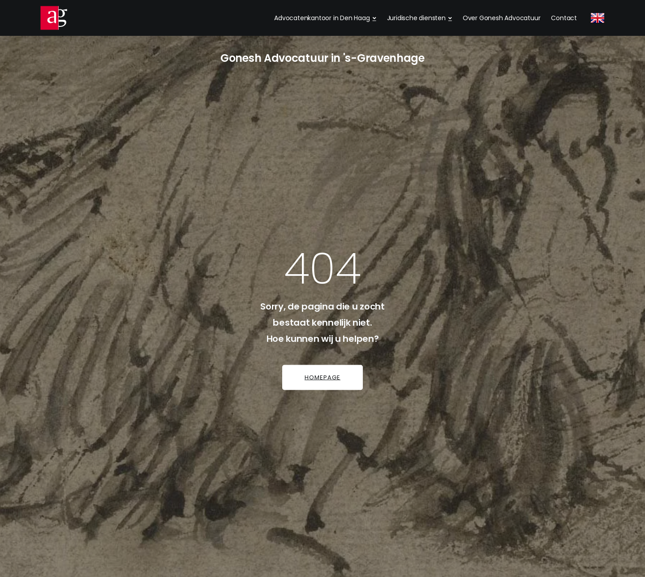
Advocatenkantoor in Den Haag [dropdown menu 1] (322, 17)
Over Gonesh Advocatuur (502, 17)
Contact (564, 17)
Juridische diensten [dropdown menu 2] (416, 17)
